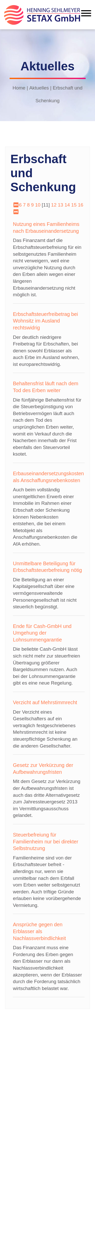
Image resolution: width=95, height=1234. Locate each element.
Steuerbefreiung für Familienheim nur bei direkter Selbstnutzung (45, 841)
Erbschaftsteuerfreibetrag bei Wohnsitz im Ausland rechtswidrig (45, 320)
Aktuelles (39, 88)
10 (37, 205)
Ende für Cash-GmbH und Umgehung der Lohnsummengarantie (42, 632)
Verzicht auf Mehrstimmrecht (45, 702)
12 (53, 205)
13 (60, 205)
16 (80, 205)
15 (74, 205)
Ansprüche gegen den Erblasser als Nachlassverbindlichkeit (39, 931)
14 (67, 205)
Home (18, 88)
